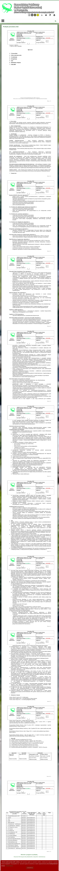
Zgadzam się (30, 867)
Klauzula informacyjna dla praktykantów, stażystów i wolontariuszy (29, 856)
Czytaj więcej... (9, 865)
